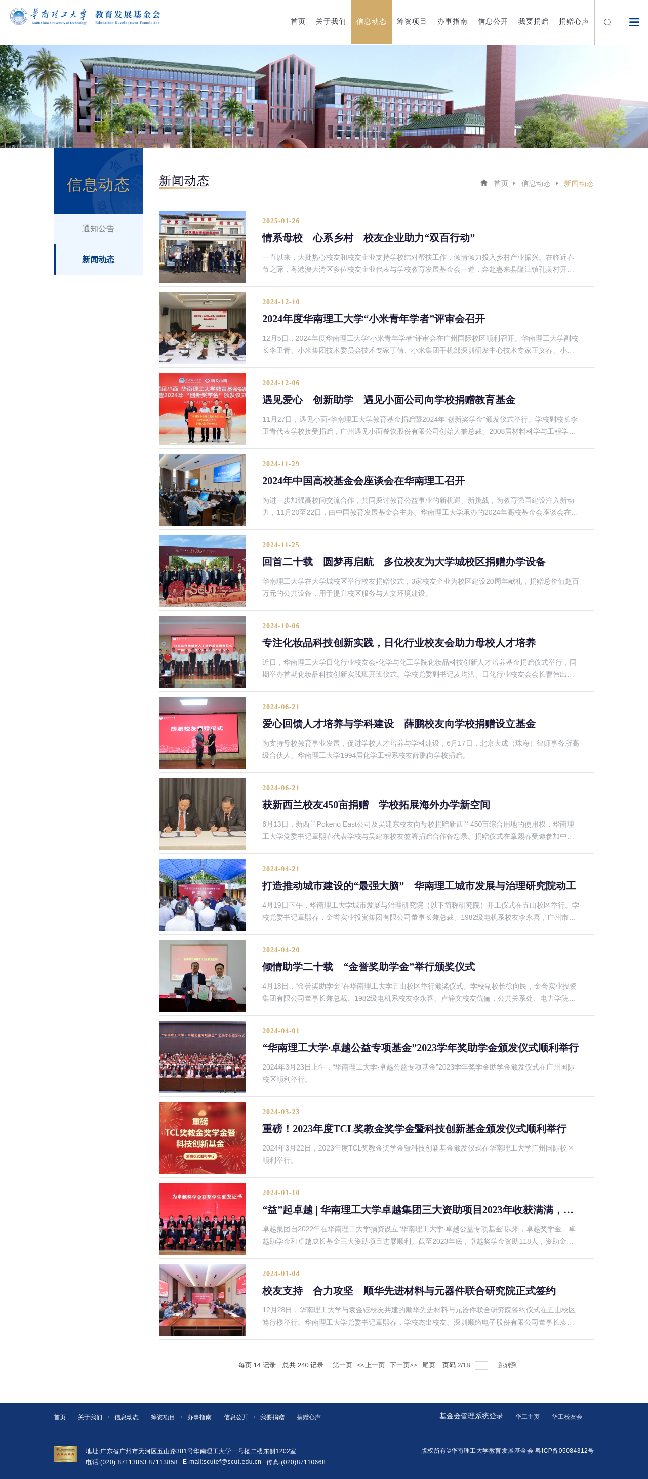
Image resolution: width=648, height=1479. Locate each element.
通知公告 (98, 228)
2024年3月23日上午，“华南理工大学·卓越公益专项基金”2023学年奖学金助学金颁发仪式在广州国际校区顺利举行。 (418, 1073)
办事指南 (452, 21)
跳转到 (509, 1365)
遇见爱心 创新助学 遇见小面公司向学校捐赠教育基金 (388, 399)
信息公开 (493, 21)
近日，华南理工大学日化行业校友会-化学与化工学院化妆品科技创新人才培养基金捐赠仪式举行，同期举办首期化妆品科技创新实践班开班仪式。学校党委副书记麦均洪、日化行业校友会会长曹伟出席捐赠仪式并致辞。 (419, 669)
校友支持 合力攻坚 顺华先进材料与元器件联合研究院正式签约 (409, 1290)
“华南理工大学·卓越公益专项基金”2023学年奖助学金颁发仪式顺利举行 (420, 1047)
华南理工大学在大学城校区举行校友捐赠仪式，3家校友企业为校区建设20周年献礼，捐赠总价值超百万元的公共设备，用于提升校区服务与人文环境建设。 (420, 587)
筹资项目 (412, 21)
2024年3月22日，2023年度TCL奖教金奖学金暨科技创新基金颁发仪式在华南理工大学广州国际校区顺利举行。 (418, 1154)
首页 (298, 21)
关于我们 (331, 21)
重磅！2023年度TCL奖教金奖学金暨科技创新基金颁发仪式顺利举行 (414, 1128)
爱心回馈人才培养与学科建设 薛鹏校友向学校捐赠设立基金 (399, 723)
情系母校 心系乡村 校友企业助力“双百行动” (368, 237)
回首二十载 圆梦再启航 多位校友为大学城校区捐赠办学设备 (404, 561)
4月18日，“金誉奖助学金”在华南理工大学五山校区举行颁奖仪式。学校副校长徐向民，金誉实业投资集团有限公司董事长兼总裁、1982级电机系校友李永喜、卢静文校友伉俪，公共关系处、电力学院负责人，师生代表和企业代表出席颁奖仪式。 (419, 993)
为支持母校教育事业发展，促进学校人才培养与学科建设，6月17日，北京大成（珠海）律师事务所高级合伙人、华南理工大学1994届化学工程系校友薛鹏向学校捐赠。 (420, 749)
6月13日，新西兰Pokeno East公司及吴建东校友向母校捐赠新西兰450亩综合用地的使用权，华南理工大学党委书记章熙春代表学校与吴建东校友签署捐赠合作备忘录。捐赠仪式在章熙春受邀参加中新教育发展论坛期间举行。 (418, 831)
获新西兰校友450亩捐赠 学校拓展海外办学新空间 (376, 804)
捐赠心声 (574, 21)
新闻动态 (98, 259)
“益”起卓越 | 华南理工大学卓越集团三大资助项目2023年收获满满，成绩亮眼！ (421, 1209)
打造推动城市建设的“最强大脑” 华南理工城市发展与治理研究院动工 (419, 885)
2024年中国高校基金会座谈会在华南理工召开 (363, 480)
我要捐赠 (533, 21)
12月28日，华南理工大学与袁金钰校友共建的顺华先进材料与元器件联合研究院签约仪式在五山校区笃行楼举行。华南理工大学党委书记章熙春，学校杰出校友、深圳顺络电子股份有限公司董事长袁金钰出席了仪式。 (419, 1317)
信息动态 (371, 21)
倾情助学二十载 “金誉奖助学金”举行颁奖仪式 (368, 966)
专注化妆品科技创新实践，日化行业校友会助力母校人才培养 (399, 642)
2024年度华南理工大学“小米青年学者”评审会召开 (373, 318)
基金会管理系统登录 (471, 1416)
